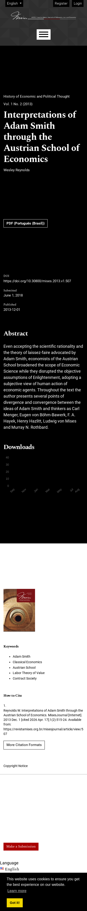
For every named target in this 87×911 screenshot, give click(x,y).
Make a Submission (21, 846)
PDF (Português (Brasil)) (25, 223)
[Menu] (44, 34)
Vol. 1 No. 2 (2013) (17, 104)
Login (78, 3)
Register (61, 3)
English (15, 3)
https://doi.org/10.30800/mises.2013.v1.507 (37, 281)
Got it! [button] (14, 903)
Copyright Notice (15, 766)
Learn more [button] (16, 891)
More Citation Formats (24, 745)
